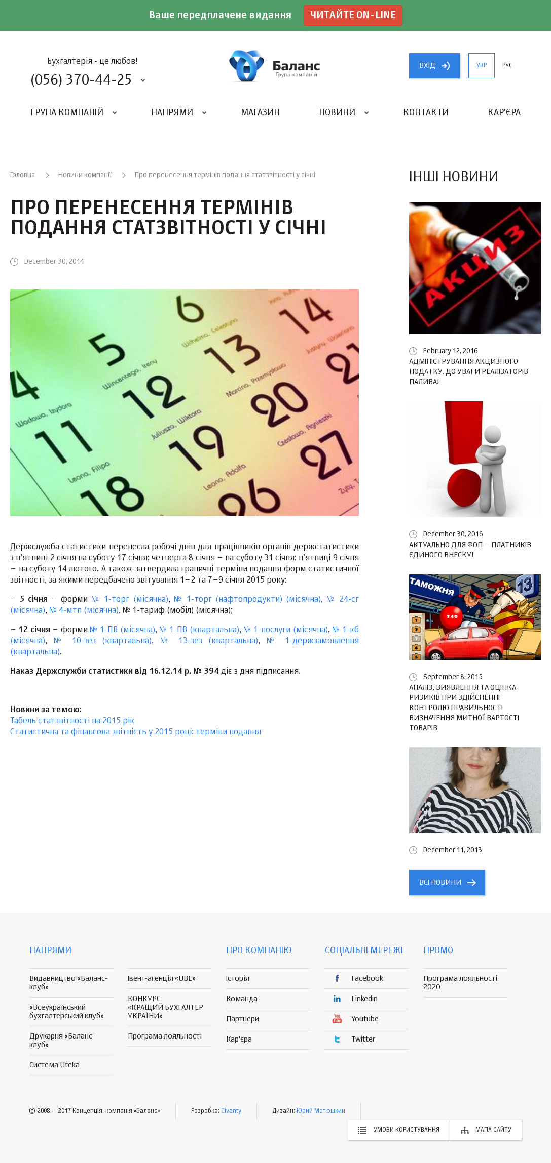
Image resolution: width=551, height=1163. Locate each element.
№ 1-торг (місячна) (129, 600)
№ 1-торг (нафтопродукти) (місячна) (247, 600)
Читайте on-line (353, 15)
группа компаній (275, 66)
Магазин (260, 112)
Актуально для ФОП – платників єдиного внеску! (470, 550)
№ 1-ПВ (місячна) (122, 630)
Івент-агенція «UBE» (162, 978)
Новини (337, 112)
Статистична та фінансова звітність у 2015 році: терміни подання (135, 732)
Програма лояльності (165, 1036)
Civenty (231, 1111)
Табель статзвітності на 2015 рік (72, 721)
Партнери (242, 1019)
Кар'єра (504, 112)
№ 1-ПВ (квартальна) (199, 630)
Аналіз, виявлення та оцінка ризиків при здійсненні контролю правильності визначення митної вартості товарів (464, 708)
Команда (242, 999)
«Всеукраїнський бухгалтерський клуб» (66, 1012)
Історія (237, 978)
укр (481, 66)
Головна (22, 175)
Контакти (426, 112)
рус (507, 66)
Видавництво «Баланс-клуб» (68, 983)
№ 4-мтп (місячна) (84, 611)
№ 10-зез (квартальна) (103, 641)
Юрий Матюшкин (321, 1111)
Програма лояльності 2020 (460, 983)
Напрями (172, 112)
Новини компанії (85, 175)
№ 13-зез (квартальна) (209, 641)
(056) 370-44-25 (81, 80)
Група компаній (66, 112)
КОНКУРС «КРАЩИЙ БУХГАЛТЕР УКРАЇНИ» (165, 1007)
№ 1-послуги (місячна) (285, 630)
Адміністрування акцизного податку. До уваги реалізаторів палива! (468, 372)
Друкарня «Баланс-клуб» (62, 1040)
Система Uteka (54, 1065)
